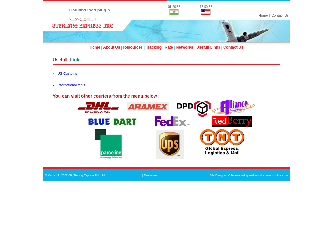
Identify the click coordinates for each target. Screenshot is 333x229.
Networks (184, 47)
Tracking (154, 47)
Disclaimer (150, 175)
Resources (132, 47)
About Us (111, 47)
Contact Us (279, 15)
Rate (169, 47)
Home (263, 15)
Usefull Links (208, 47)
